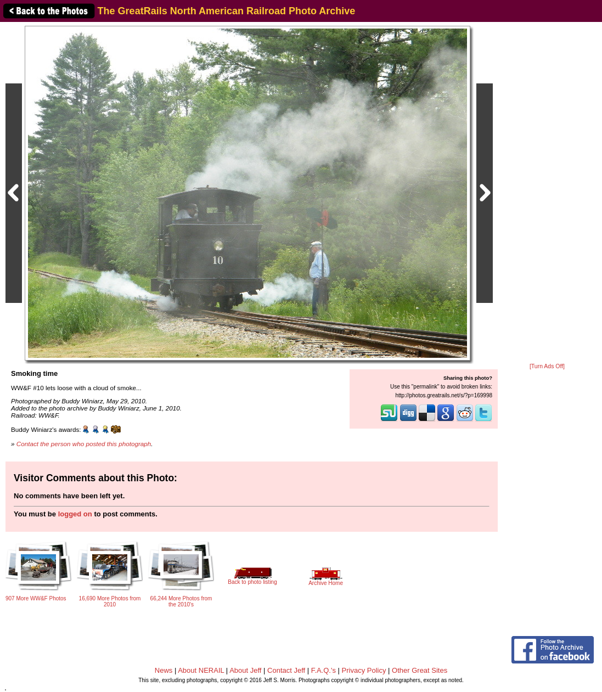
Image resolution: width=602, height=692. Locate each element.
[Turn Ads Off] (547, 366)
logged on (75, 514)
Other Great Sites (419, 670)
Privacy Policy (364, 670)
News (164, 670)
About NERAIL (201, 670)
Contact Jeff (286, 670)
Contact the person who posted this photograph (83, 443)
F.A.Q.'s (323, 670)
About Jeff (245, 670)
